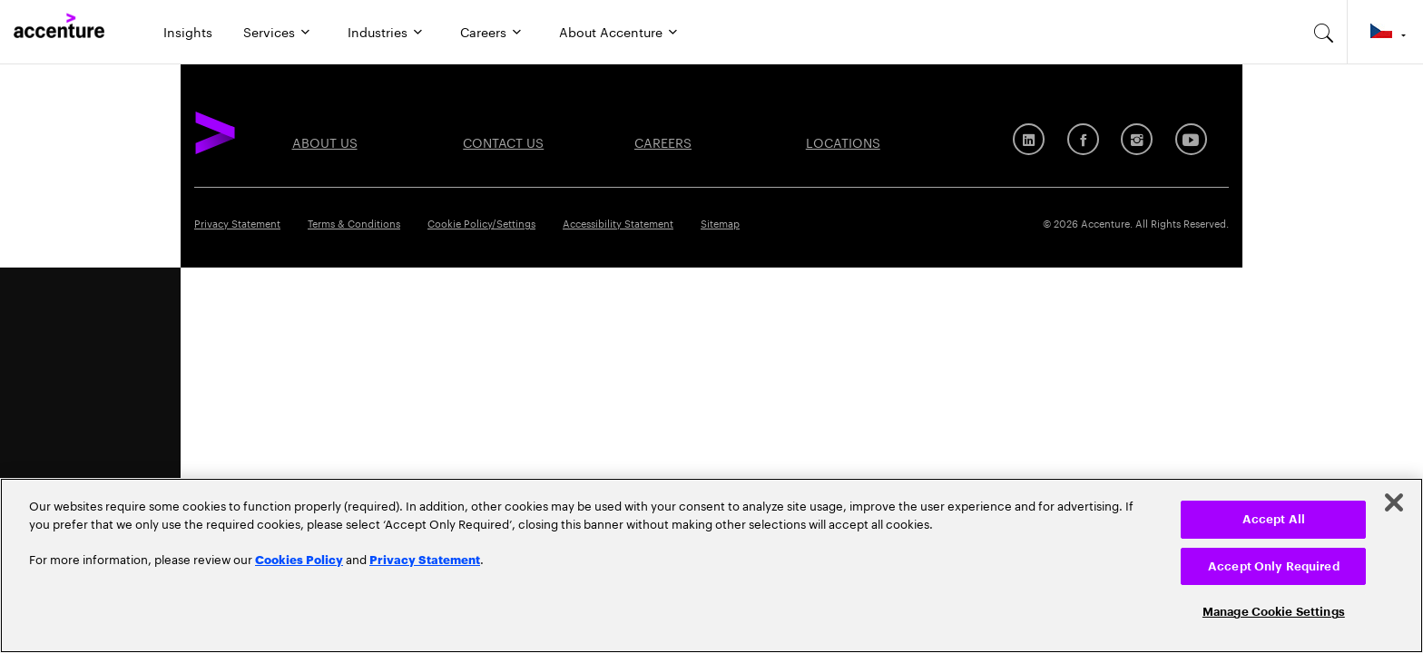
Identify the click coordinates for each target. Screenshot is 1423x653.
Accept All (1273, 519)
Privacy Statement (237, 222)
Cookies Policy (299, 559)
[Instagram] (1137, 139)
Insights (187, 31)
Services (269, 31)
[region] (711, 565)
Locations (843, 141)
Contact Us (503, 141)
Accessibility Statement (618, 222)
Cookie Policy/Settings (481, 222)
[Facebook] (1083, 139)
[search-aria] (1324, 31)
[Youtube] (1191, 139)
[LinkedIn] (1029, 139)
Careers (483, 31)
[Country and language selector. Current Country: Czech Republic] (1385, 31)
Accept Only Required (1274, 566)
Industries (377, 31)
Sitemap (720, 222)
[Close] (1394, 502)
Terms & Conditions (354, 222)
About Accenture (610, 31)
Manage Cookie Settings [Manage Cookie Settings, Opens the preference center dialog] (1273, 612)
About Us (325, 141)
